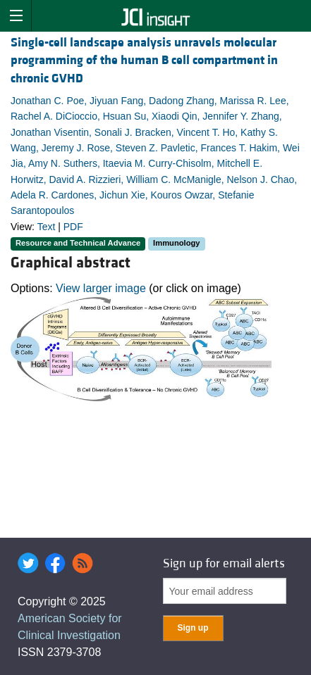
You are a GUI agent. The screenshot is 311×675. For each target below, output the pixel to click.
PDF (73, 226)
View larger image (101, 288)
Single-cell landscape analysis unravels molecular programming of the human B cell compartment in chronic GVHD (144, 60)
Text (46, 226)
